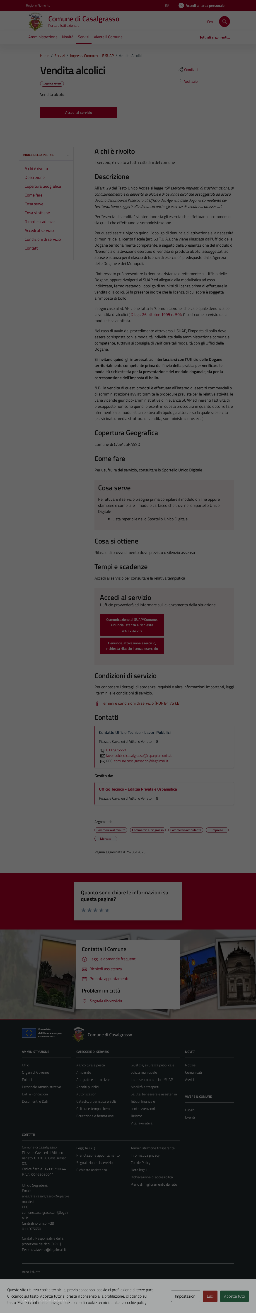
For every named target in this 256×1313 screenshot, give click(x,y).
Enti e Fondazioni (35, 1094)
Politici (27, 1079)
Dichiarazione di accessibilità (152, 1177)
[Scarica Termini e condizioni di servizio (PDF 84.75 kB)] (137, 703)
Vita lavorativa (141, 1123)
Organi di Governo (35, 1072)
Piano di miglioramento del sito (154, 1184)
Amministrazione (43, 37)
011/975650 (112, 750)
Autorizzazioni (86, 1094)
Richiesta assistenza (91, 1169)
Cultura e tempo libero (93, 1108)
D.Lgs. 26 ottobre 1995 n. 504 (156, 314)
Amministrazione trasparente (153, 1148)
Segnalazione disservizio (94, 1162)
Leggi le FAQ (85, 1148)
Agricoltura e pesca (90, 1065)
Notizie (190, 1065)
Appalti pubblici (87, 1087)
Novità (67, 37)
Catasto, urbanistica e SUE (96, 1101)
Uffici (25, 1065)
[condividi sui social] (187, 69)
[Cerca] (224, 21)
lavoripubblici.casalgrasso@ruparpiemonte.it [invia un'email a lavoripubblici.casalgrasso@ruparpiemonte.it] (135, 755)
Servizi (83, 37)
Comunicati (193, 1072)
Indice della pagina (46, 154)
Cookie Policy (140, 1162)
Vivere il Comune (108, 37)
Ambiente (83, 1072)
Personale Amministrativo (41, 1087)
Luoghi (190, 1110)
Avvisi (189, 1079)
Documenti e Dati (35, 1101)
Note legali (139, 1169)
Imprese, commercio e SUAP (152, 1079)
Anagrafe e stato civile (93, 1079)
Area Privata (31, 1271)
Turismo (136, 1116)
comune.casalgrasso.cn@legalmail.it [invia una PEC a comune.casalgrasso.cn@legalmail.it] (141, 761)
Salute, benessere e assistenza (154, 1094)
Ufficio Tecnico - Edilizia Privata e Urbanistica (138, 789)
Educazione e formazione (95, 1116)
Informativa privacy (145, 1155)
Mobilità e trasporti (145, 1087)
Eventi (190, 1117)
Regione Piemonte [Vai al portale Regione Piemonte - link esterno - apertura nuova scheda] (38, 5)
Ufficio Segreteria (35, 1185)
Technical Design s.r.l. (52, 1300)
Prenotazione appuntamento (98, 1155)
